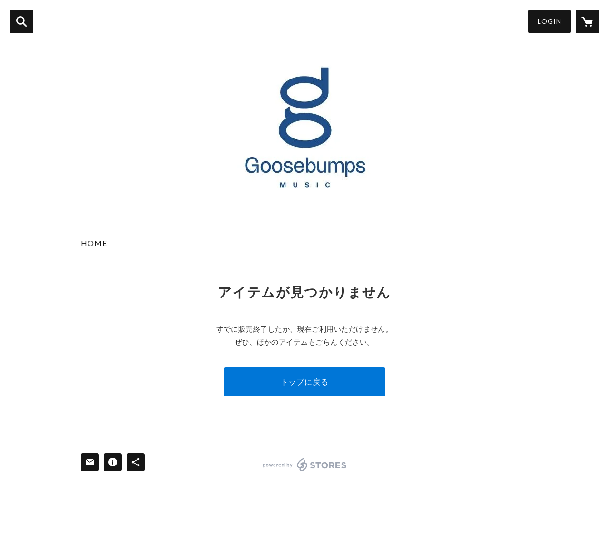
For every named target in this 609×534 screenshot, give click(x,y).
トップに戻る (305, 381)
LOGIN (549, 21)
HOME (94, 242)
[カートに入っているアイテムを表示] (587, 21)
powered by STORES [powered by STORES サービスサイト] (305, 464)
